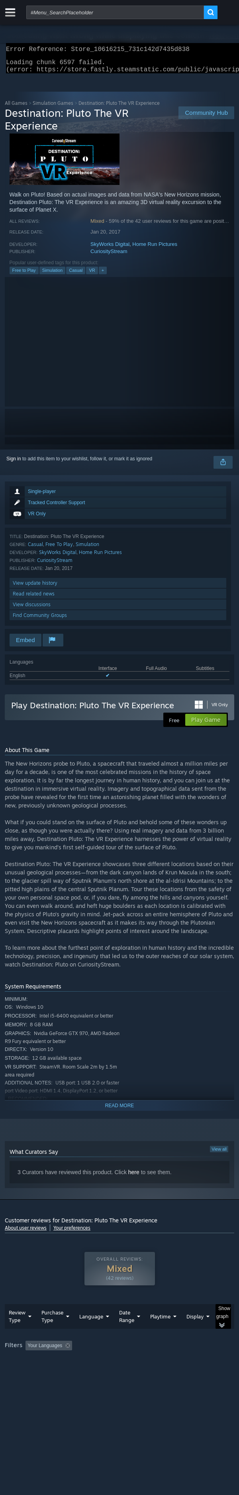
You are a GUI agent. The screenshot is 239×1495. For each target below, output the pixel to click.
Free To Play (59, 549)
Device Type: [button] (208, 1372)
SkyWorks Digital (109, 249)
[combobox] (115, 12)
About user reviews (26, 1233)
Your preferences (71, 1233)
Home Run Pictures (154, 249)
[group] (119, 1367)
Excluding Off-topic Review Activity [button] (125, 1361)
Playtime (160, 1332)
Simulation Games (53, 108)
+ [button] (103, 275)
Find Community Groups (40, 620)
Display (195, 1332)
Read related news (34, 598)
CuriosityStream (108, 256)
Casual (75, 275)
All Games (16, 108)
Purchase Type (52, 1332)
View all (219, 1153)
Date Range (126, 1332)
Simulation (52, 275)
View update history (35, 588)
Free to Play (24, 275)
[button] (31, 1361)
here (133, 1177)
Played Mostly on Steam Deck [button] (39, 1372)
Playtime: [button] (187, 1361)
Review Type (17, 1332)
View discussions (32, 609)
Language (91, 1332)
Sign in (13, 463)
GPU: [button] (173, 1372)
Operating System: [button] (105, 1372)
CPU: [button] (146, 1372)
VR (92, 275)
